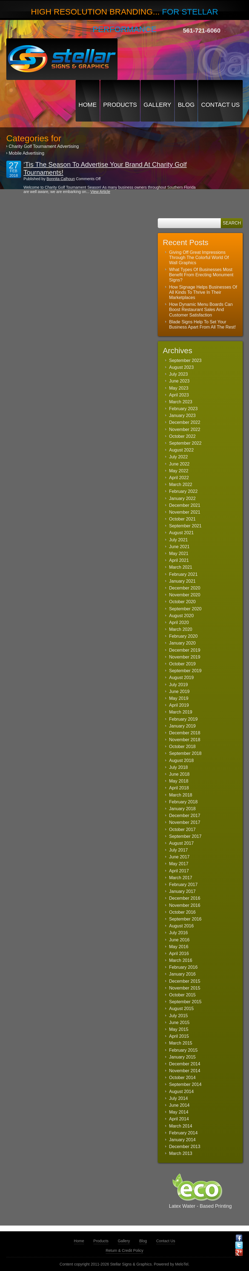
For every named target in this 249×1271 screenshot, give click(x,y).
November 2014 (184, 1070)
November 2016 (184, 905)
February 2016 (183, 967)
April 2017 (179, 871)
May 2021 (178, 553)
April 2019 (179, 705)
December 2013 (184, 1146)
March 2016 (180, 960)
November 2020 (184, 595)
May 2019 (178, 698)
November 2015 (184, 988)
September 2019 (185, 670)
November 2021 (184, 512)
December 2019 (184, 650)
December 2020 (184, 588)
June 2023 (179, 381)
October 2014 (182, 1077)
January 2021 (182, 581)
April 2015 (179, 1036)
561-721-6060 (202, 30)
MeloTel (181, 1264)
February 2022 (183, 491)
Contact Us (220, 104)
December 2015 (184, 981)
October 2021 (182, 519)
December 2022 (184, 422)
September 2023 (185, 360)
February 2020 (183, 636)
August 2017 (181, 843)
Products (120, 104)
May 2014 (178, 1112)
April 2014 (179, 1119)
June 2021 (179, 546)
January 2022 (182, 498)
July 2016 (178, 932)
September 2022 (185, 443)
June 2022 (179, 464)
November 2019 (184, 657)
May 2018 (178, 781)
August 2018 (181, 760)
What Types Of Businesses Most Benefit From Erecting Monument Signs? (201, 274)
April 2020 (179, 622)
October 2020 (182, 601)
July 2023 (178, 374)
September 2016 (185, 919)
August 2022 (181, 450)
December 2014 (184, 1064)
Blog (186, 104)
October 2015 (182, 995)
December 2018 (184, 733)
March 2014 (180, 1126)
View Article (100, 191)
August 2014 (181, 1091)
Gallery (157, 104)
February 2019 (183, 719)
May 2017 (178, 863)
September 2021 (185, 526)
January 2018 (182, 808)
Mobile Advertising (26, 153)
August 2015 (181, 1008)
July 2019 (178, 684)
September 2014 (185, 1084)
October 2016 (182, 912)
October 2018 (182, 746)
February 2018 (183, 802)
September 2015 (185, 1001)
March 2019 (180, 712)
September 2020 (185, 608)
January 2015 (182, 1057)
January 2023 (182, 415)
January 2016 (182, 974)
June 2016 (179, 940)
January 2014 (182, 1139)
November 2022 (184, 429)
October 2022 (182, 436)
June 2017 (179, 857)
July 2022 (178, 457)
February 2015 (183, 1050)
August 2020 (181, 615)
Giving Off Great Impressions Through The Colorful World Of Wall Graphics (199, 257)
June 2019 (179, 691)
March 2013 (180, 1153)
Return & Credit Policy (125, 1250)
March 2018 (180, 795)
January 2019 (182, 726)
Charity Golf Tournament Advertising (44, 146)
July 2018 (178, 767)
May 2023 (178, 388)
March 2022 (180, 484)
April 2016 (179, 953)
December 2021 (184, 505)
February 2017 (183, 884)
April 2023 (179, 395)
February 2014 (183, 1133)
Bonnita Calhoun (61, 179)
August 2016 (181, 926)
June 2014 (179, 1105)
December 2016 (184, 898)
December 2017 (184, 815)
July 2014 (178, 1098)
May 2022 (178, 470)
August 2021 (181, 532)
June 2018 (179, 774)
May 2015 (178, 1029)
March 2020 (180, 629)
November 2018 (184, 739)
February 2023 (183, 408)
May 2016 (178, 946)
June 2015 (179, 1022)
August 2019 (181, 677)
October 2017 (182, 829)
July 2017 (178, 850)
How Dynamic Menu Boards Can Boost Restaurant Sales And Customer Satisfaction (201, 309)
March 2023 (180, 401)
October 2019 (182, 664)
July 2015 (178, 1015)
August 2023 (181, 367)
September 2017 (185, 836)
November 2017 (184, 822)
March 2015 (180, 1043)
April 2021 (179, 560)
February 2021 (183, 574)
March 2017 (180, 877)
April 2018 (179, 788)
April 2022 (179, 477)
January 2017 (182, 891)
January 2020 (182, 643)
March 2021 (180, 567)
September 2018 (185, 753)
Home (88, 104)
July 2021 (178, 539)
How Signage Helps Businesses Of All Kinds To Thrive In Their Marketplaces (203, 292)
